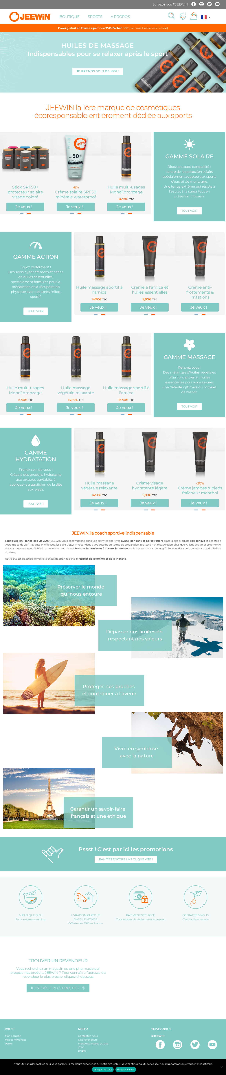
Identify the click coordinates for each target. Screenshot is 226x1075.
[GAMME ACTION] (36, 245)
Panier (9, 1043)
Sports (95, 16)
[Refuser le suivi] (221, 1067)
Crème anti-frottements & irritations (200, 292)
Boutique (70, 16)
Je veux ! (23, 206)
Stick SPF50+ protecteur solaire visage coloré (25, 192)
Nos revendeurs (87, 1039)
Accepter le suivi (103, 1069)
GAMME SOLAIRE (189, 156)
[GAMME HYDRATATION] (36, 440)
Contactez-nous (88, 1036)
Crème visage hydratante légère (149, 486)
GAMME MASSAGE (189, 357)
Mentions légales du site (93, 1043)
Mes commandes (15, 1039)
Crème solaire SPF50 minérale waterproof (75, 194)
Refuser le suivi (125, 1069)
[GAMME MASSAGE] (189, 345)
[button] (171, 16)
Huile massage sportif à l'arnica (99, 290)
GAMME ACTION (35, 256)
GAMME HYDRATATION (35, 456)
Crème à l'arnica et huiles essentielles (149, 290)
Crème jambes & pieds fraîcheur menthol (200, 490)
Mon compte (13, 1036)
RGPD (82, 1051)
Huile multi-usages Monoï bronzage (126, 190)
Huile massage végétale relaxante (76, 390)
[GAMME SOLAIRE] (189, 144)
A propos (120, 16)
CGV (81, 1047)
